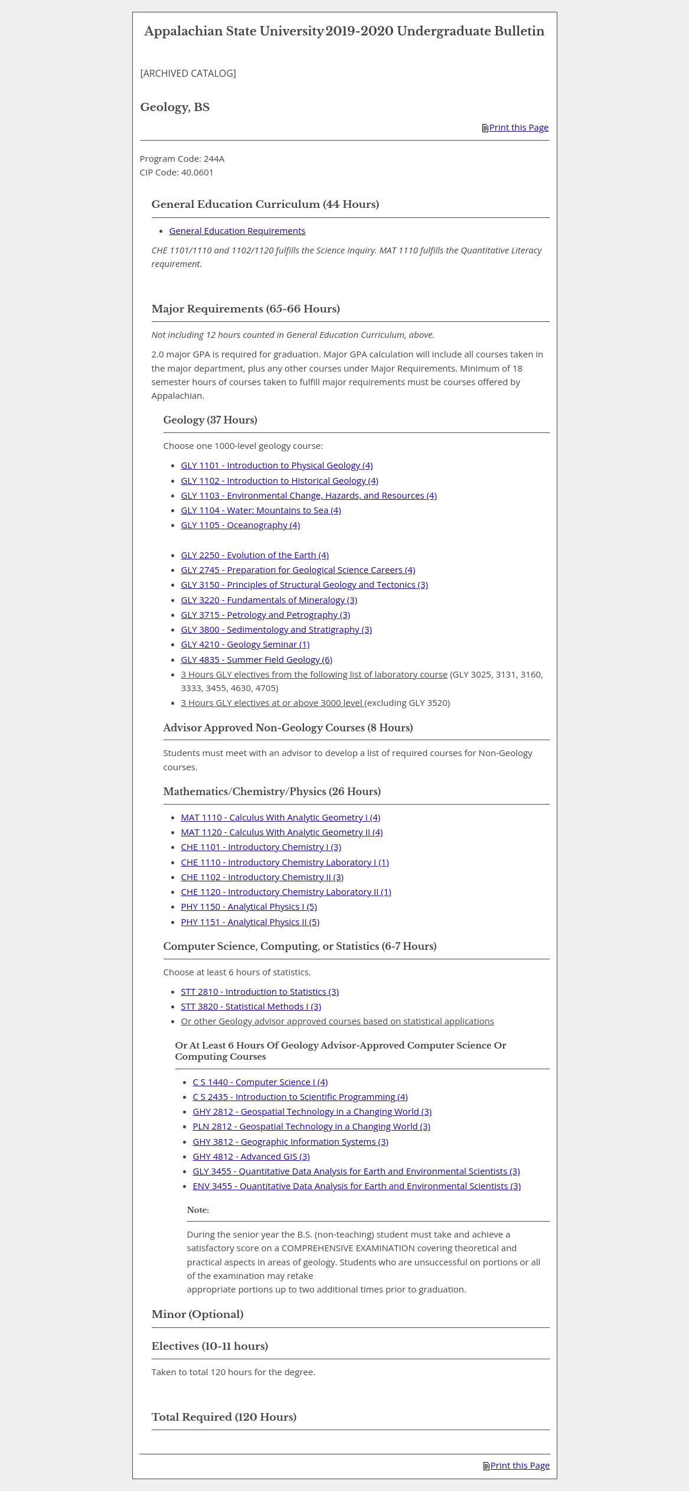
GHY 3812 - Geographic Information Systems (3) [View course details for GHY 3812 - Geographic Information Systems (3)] (290, 1141)
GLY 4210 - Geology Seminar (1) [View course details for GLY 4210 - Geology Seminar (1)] (245, 644)
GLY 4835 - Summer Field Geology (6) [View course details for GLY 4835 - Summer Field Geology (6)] (257, 659)
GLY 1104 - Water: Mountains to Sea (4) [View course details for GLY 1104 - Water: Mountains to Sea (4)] (261, 510)
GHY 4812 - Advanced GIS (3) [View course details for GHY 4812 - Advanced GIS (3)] (251, 1156)
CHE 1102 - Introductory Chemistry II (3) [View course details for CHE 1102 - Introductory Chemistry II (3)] (262, 877)
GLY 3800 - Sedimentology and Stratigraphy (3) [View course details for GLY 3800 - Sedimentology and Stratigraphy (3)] (276, 629)
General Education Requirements (237, 230)
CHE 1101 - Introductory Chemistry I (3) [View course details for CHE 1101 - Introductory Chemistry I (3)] (261, 846)
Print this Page (515, 127)
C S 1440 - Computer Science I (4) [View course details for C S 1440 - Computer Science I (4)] (260, 1082)
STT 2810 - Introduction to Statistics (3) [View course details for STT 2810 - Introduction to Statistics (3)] (260, 991)
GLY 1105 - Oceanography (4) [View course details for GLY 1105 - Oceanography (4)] (241, 524)
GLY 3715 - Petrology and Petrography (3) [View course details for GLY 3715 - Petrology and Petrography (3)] (266, 614)
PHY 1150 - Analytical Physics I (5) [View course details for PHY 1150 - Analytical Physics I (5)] (249, 906)
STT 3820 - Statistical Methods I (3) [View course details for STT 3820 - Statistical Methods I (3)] (251, 1006)
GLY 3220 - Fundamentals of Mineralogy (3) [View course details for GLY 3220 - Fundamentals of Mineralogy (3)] (269, 599)
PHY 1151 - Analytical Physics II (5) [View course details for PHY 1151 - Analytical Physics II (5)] (250, 921)
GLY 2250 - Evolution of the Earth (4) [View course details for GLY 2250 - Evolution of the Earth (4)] (255, 555)
